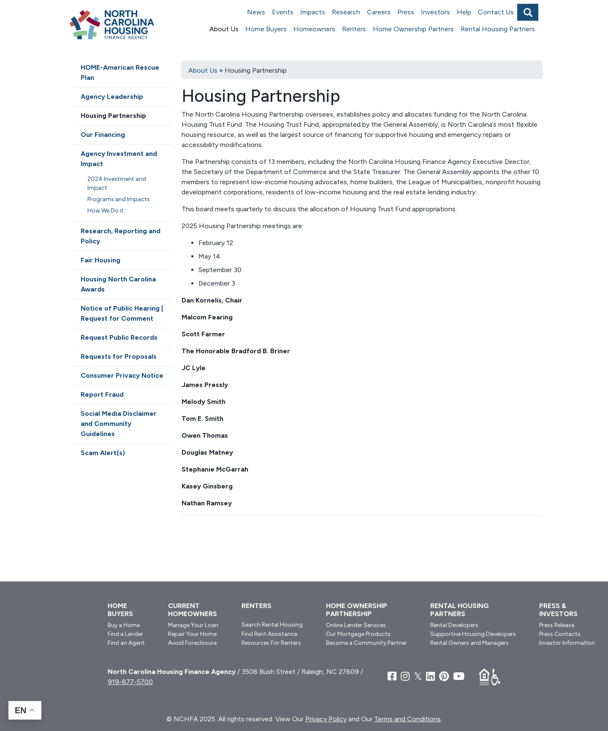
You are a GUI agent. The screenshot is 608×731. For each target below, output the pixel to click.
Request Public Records (119, 337)
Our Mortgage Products (358, 634)
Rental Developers (454, 625)
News (256, 12)
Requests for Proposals (119, 356)
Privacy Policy (326, 719)
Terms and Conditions (407, 719)
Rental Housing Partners (498, 29)
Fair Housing (100, 260)
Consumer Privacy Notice (122, 375)
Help (464, 12)
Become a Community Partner (366, 642)
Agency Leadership (112, 97)
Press (405, 12)
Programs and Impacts (118, 199)
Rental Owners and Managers (469, 642)
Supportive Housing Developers (473, 634)
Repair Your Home (192, 634)
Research (346, 12)
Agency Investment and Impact (119, 159)
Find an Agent (126, 642)
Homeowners (314, 29)
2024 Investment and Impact (116, 183)
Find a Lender (125, 634)
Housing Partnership (113, 116)
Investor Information (567, 642)
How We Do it (105, 210)
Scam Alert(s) (103, 453)
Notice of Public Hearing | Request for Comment (122, 313)
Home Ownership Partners (413, 29)
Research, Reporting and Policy (120, 236)
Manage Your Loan (193, 625)
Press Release (556, 625)
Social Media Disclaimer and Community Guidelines (119, 423)
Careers (379, 12)
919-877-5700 (130, 682)
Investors (435, 12)
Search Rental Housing (272, 624)
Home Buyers (266, 29)
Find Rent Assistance (269, 634)
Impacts (312, 12)
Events (282, 12)
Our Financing (103, 135)
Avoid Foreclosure (192, 642)
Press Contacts (560, 634)
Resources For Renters (271, 642)
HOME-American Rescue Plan (120, 72)
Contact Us (496, 12)
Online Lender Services (356, 625)
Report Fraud (102, 394)
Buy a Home (124, 625)
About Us (224, 29)
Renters (354, 29)
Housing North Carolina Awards (118, 284)
